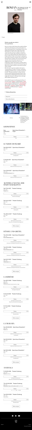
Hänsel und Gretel (13, 231)
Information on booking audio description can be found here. (16, 243)
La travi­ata (9, 323)
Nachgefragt (9, 204)
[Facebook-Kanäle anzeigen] (12, 415)
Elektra (13, 81)
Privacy (30, 424)
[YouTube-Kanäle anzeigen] (19, 415)
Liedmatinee (9, 127)
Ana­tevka (8, 368)
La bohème (9, 277)
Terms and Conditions (27, 426)
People (3, 37)
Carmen (20, 86)
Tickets (15, 136)
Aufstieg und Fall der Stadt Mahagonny (14, 184)
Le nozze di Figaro (12, 144)
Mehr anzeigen (16, 226)
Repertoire (8, 96)
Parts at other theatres (10, 99)
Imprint (2, 424)
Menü (30, 2)
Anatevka (13, 85)
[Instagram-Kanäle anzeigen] (15, 415)
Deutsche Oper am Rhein (2, 2)
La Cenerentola (22, 84)
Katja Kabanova (23, 82)
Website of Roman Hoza (11, 92)
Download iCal (27, 137)
